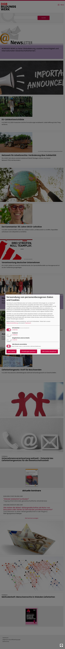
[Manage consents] (61, 645)
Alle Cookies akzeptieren (49, 351)
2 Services (15, 330)
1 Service (14, 340)
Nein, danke (11, 351)
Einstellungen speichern (28, 351)
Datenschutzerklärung (12, 323)
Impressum (28, 323)
